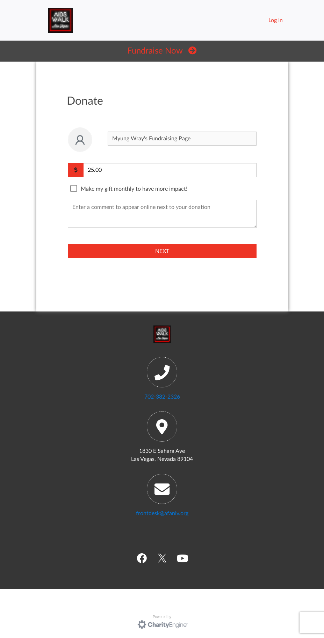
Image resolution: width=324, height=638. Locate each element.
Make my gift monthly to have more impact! (134, 189)
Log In (275, 20)
